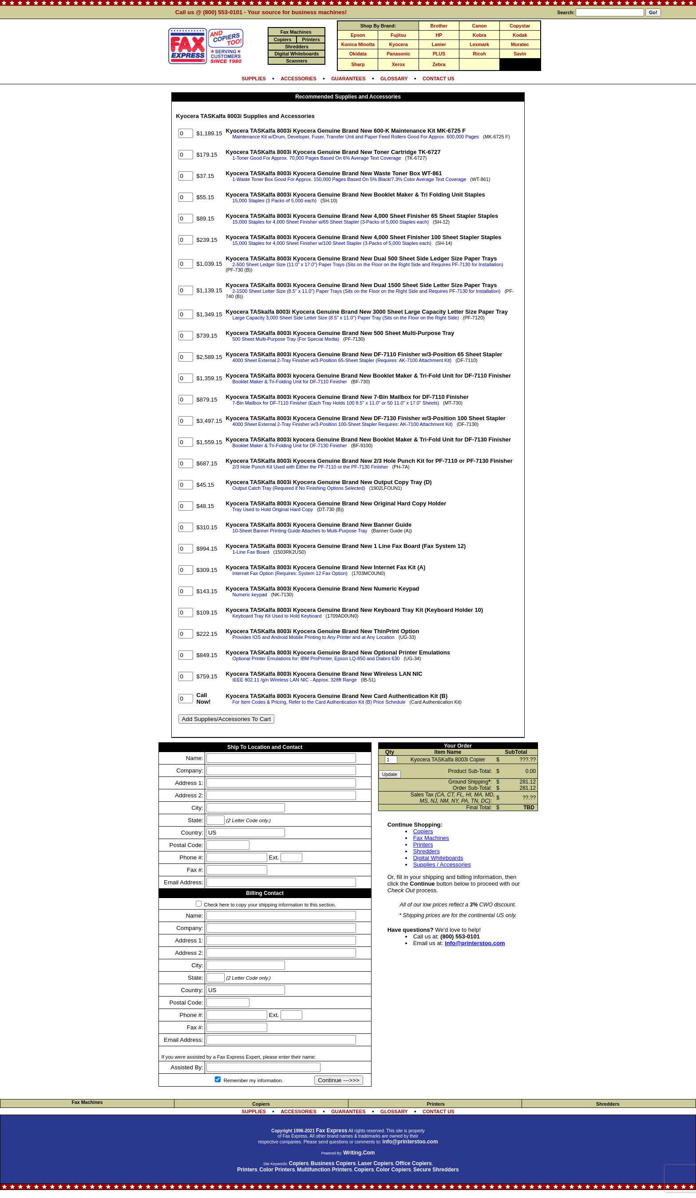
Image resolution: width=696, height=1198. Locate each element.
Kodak (520, 35)
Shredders (426, 851)
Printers (423, 844)
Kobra (479, 35)
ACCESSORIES (298, 78)
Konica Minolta (358, 44)
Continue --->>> (339, 1080)
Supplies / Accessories (442, 864)
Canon (479, 25)
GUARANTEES (348, 78)
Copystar (520, 25)
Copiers (423, 831)
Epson (358, 35)
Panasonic (398, 53)
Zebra (438, 64)
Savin (520, 53)
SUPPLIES (253, 78)
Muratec (520, 44)
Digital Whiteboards (438, 858)
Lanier (439, 44)
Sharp (357, 64)
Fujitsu (398, 35)
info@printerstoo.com (475, 943)
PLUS (439, 53)
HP (438, 35)
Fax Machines (431, 838)
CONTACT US (439, 78)
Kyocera (398, 44)
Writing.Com (359, 1153)
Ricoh (479, 53)
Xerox (398, 64)
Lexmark (479, 44)
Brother (439, 25)
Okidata (358, 53)
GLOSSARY (394, 78)
